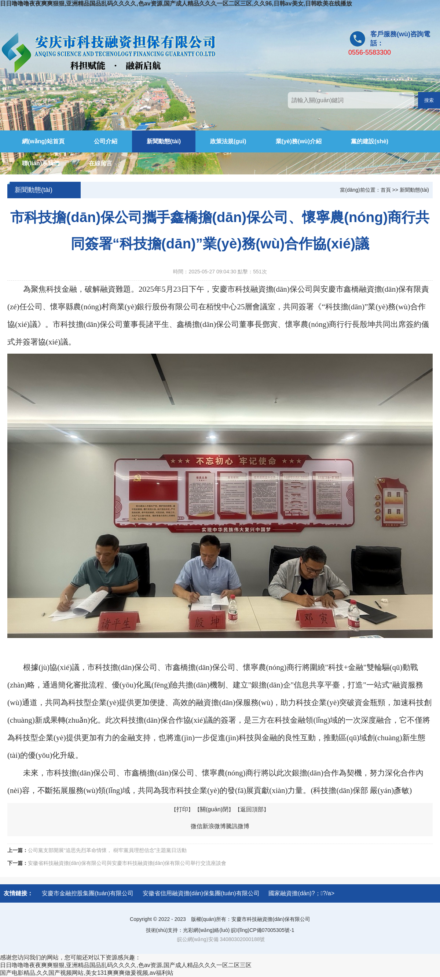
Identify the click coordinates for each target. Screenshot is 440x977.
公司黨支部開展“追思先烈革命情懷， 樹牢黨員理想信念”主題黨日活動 (107, 850)
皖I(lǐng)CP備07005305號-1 (262, 930)
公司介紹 (105, 141)
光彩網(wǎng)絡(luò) (206, 930)
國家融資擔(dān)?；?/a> (301, 893)
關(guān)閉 (214, 809)
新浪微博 (214, 826)
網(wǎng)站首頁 (43, 141)
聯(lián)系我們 (40, 163)
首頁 (386, 190)
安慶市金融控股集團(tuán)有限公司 (87, 893)
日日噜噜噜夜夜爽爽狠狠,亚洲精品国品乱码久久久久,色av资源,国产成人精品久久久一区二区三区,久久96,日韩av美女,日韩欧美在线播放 (176, 3)
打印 (182, 809)
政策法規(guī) (228, 141)
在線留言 (100, 163)
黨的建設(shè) (369, 141)
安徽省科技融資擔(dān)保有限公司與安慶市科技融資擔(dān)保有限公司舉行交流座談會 (127, 863)
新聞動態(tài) (164, 141)
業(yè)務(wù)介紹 (299, 141)
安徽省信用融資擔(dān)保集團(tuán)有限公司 (201, 893)
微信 (196, 826)
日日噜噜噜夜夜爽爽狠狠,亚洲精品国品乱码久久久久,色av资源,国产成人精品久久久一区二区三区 (126, 965)
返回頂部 (252, 809)
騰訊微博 (237, 826)
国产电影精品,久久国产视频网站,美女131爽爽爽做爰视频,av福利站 (86, 973)
